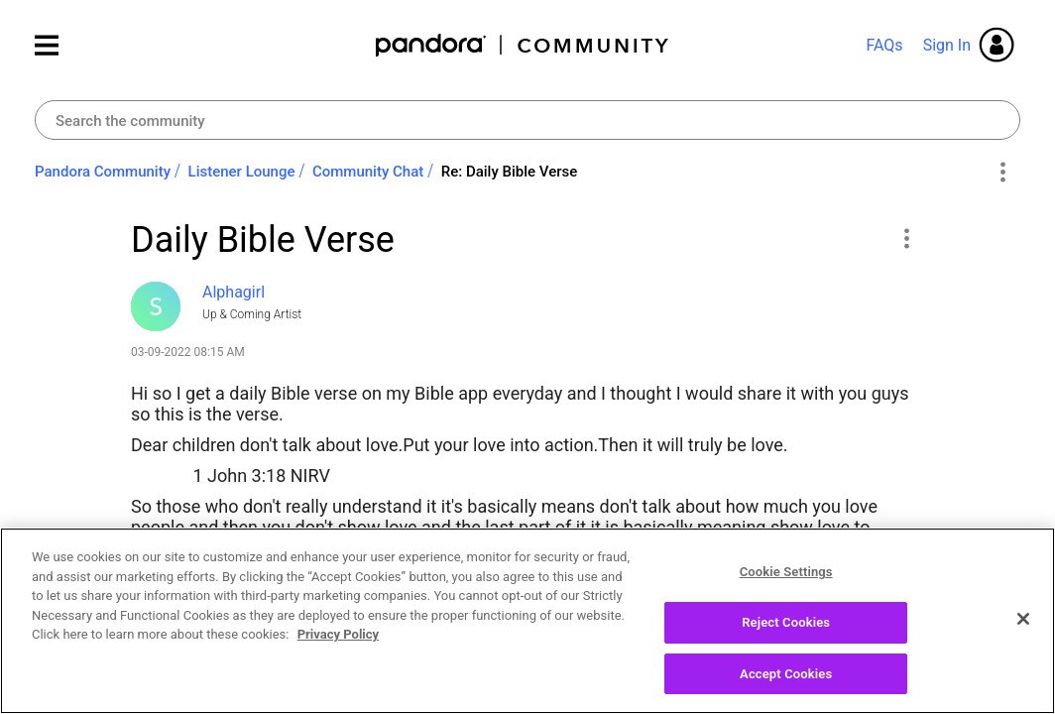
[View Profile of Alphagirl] (233, 292)
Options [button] (1002, 172)
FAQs (884, 45)
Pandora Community (523, 45)
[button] (905, 238)
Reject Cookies (786, 632)
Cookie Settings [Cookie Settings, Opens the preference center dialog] (786, 582)
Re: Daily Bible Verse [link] (509, 171)
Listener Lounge (241, 171)
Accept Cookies (786, 683)
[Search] (527, 120)
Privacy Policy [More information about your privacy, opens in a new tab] (338, 645)
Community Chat (367, 171)
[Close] (1023, 629)
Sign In (947, 45)
